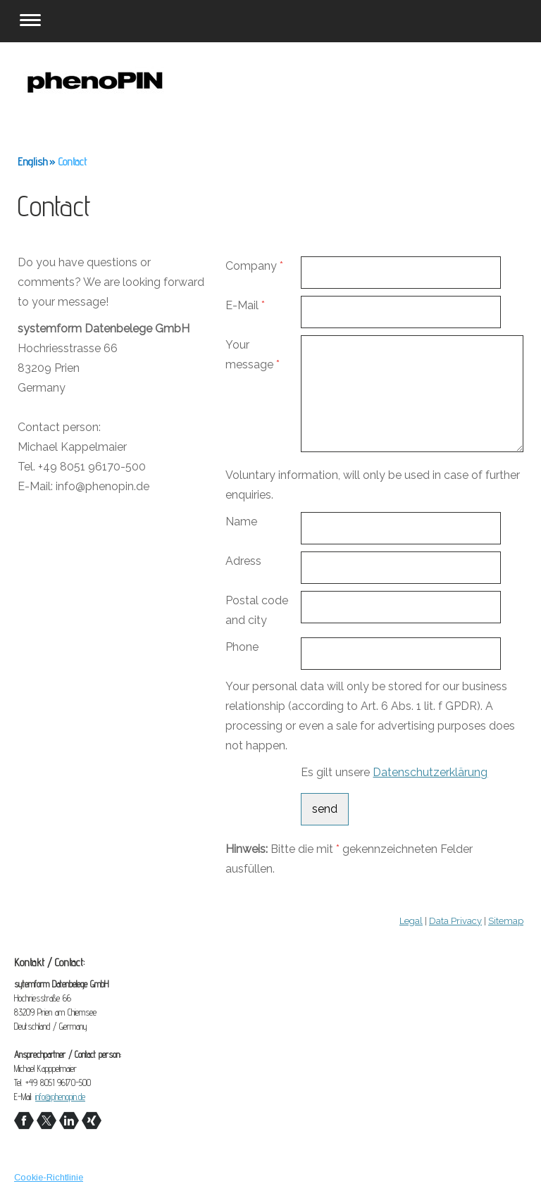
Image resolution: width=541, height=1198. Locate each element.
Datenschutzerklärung (430, 772)
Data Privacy (455, 921)
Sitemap (505, 921)
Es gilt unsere (394, 772)
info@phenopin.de (60, 1096)
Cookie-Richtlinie (48, 1177)
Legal (411, 921)
